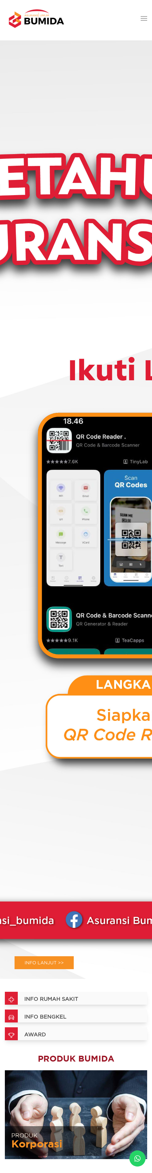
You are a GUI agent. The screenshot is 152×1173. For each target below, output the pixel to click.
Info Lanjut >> (44, 962)
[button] (144, 18)
